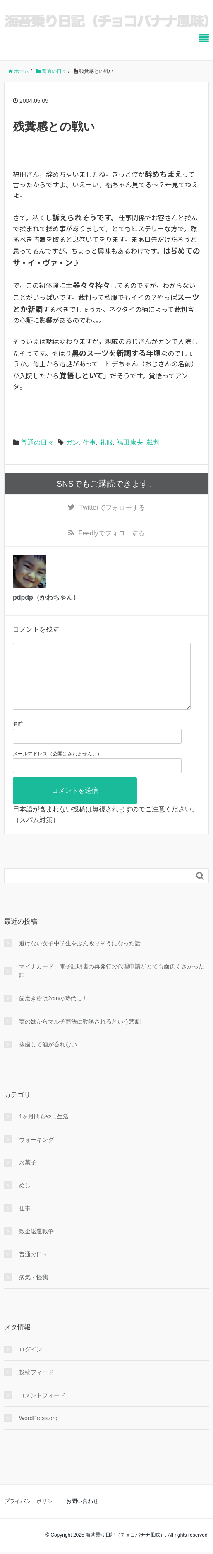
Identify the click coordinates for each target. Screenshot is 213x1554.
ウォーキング (36, 1153)
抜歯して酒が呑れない (48, 1057)
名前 (18, 737)
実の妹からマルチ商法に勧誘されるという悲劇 (80, 1034)
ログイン (30, 1362)
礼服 (106, 442)
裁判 (153, 442)
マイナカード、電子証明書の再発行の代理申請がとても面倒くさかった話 (111, 984)
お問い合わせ (82, 1514)
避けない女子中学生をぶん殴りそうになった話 (80, 956)
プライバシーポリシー (31, 1514)
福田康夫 (130, 442)
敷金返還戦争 (36, 1244)
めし (25, 1198)
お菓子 (27, 1175)
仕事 (89, 442)
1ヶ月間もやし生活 (44, 1129)
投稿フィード (36, 1385)
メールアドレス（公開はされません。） (57, 767)
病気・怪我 (33, 1290)
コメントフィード (42, 1408)
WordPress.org (38, 1431)
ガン (72, 442)
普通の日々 (37, 442)
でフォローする (112, 507)
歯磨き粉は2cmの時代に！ (53, 1011)
